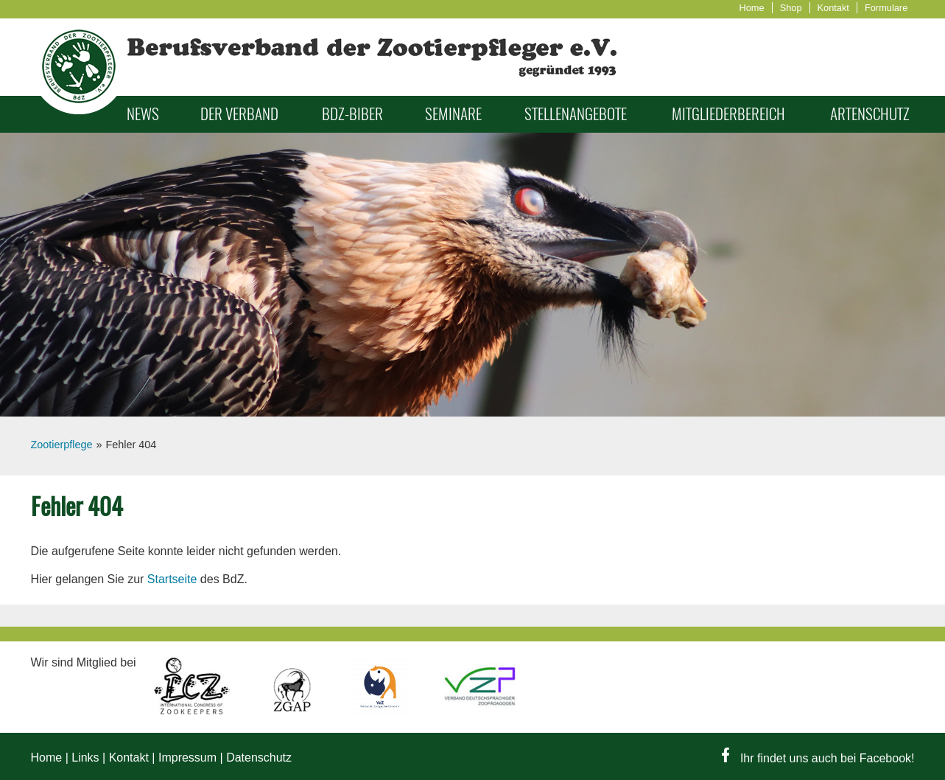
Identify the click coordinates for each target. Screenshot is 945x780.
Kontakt (833, 7)
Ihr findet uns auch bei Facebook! (818, 758)
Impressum (187, 757)
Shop (791, 7)
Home (752, 7)
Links (85, 757)
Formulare (886, 7)
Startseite (172, 579)
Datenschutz (259, 757)
